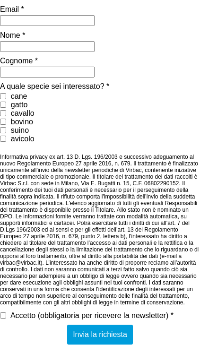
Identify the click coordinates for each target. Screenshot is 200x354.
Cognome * (19, 61)
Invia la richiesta (100, 334)
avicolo (17, 139)
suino (14, 130)
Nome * (12, 35)
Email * (12, 9)
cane (13, 96)
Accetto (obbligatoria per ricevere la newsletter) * (87, 315)
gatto (13, 105)
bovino (16, 122)
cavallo (17, 113)
